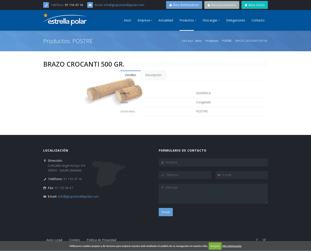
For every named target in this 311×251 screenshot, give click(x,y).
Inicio (198, 41)
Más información (231, 246)
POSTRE (227, 41)
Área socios (254, 5)
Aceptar (215, 246)
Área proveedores (221, 5)
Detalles (130, 75)
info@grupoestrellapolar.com (124, 5)
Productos (212, 41)
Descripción (153, 75)
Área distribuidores (184, 5)
